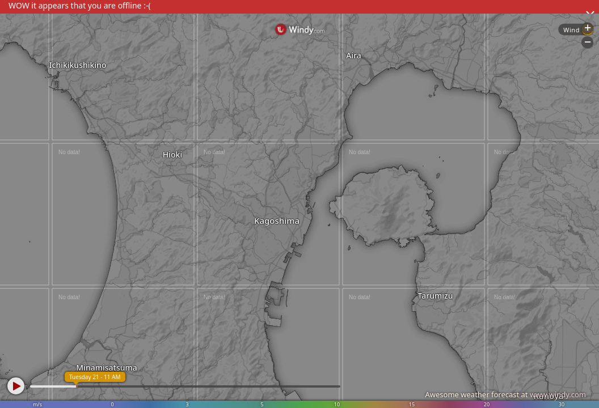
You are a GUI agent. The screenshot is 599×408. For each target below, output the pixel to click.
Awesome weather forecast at (505, 394)
